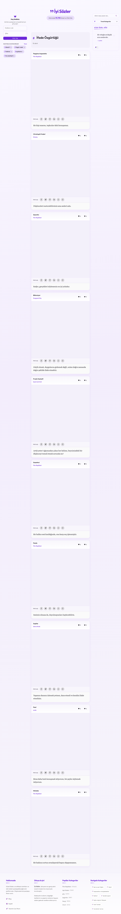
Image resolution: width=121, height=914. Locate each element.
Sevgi (66, 902)
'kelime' (9, 52)
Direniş (35, 137)
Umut (66, 906)
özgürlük (67, 898)
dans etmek (36, 627)
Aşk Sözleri (68, 891)
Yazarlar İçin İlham (13, 909)
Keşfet (9, 904)
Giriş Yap (15, 38)
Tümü (25, 44)
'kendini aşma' (106, 897)
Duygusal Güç (37, 298)
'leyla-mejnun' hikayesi (99, 901)
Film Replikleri (37, 56)
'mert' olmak (96, 905)
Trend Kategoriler (106, 21)
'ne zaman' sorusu (97, 910)
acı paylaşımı (10, 56)
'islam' (109, 888)
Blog (8, 900)
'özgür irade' (20, 47)
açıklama (19, 52)
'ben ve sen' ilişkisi (97, 888)
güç (65, 895)
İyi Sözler (60, 11)
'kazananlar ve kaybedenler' (100, 892)
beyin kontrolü (37, 382)
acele (34, 711)
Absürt (8, 47)
